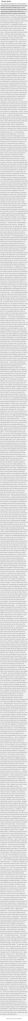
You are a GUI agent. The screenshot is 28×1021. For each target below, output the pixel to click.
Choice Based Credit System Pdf (8, 3)
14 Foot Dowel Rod (21, 3)
